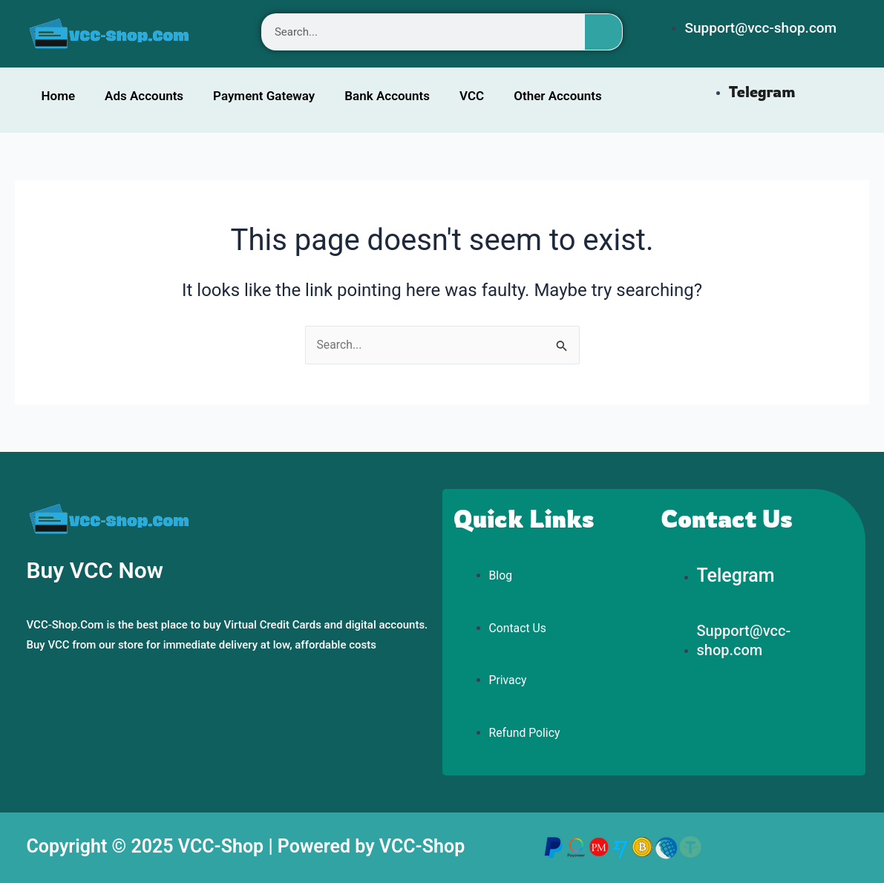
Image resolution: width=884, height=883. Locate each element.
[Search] (603, 32)
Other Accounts (558, 95)
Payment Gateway (264, 95)
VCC (471, 95)
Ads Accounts (144, 95)
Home (59, 95)
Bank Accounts (387, 95)
